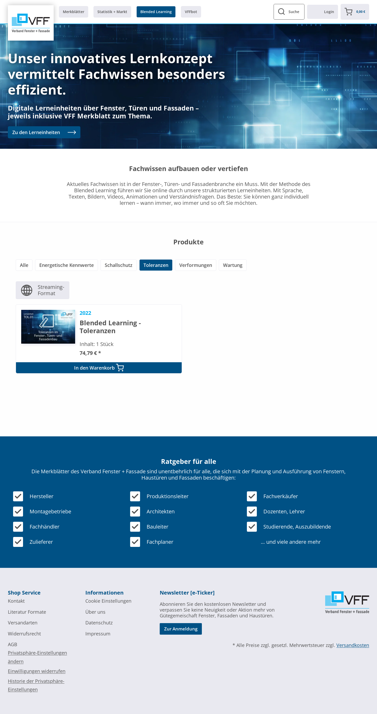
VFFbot (191, 11)
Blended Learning (156, 11)
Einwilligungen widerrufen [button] (36, 670)
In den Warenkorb (99, 367)
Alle (24, 265)
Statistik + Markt (112, 11)
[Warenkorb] (355, 12)
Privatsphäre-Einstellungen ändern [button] (37, 656)
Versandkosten (352, 644)
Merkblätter (73, 11)
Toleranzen (155, 265)
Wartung (232, 265)
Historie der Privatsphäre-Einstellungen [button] (36, 684)
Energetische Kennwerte (66, 265)
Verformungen (195, 265)
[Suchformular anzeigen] (289, 12)
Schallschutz (118, 265)
